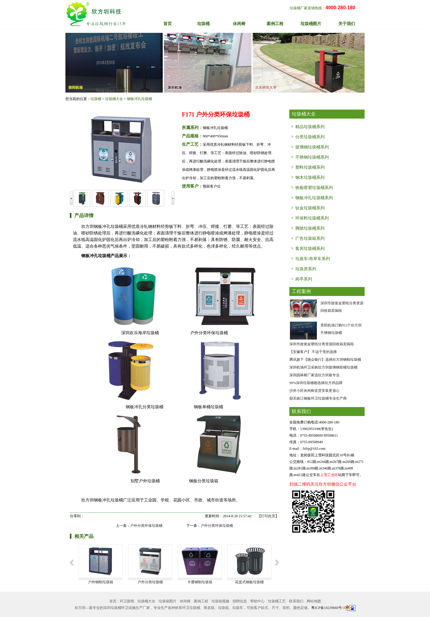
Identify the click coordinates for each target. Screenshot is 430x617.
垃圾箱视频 (220, 601)
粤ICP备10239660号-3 (328, 608)
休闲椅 (185, 601)
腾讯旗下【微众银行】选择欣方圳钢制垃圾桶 (325, 359)
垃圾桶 (95, 99)
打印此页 (268, 516)
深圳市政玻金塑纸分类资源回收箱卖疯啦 (321, 344)
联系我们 (296, 601)
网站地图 (314, 601)
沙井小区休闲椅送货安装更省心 (314, 391)
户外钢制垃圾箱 (100, 582)
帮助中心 (257, 601)
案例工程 (201, 601)
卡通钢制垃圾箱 (199, 582)
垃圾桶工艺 (277, 601)
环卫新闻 (127, 601)
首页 (167, 24)
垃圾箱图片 (167, 601)
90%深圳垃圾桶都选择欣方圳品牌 (316, 383)
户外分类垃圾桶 (150, 582)
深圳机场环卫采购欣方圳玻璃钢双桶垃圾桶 (323, 367)
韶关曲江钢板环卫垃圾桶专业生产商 (318, 398)
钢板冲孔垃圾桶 (139, 99)
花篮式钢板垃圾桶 (249, 582)
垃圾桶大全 (114, 99)
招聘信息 (240, 601)
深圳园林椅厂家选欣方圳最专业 (314, 375)
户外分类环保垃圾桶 (146, 526)
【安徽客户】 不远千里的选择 (313, 352)
